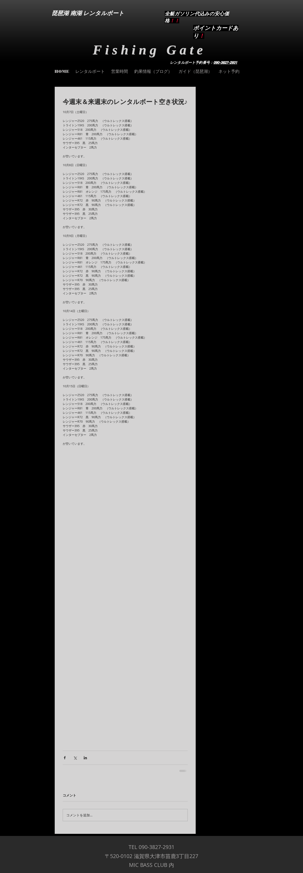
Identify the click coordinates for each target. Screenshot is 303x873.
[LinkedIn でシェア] (85, 758)
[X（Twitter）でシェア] (75, 758)
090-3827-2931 (225, 62)
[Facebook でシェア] (65, 758)
